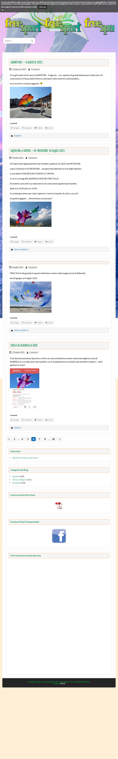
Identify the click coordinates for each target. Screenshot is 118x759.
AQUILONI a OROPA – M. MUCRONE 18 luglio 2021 (38, 151)
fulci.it (62, 683)
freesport (35, 69)
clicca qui (42, 7)
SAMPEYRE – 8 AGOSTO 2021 (27, 62)
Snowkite (16, 483)
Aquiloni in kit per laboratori (25, 457)
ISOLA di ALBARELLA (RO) (24, 345)
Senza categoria (21, 249)
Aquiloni (17, 135)
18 (53, 439)
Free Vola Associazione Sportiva (25, 555)
